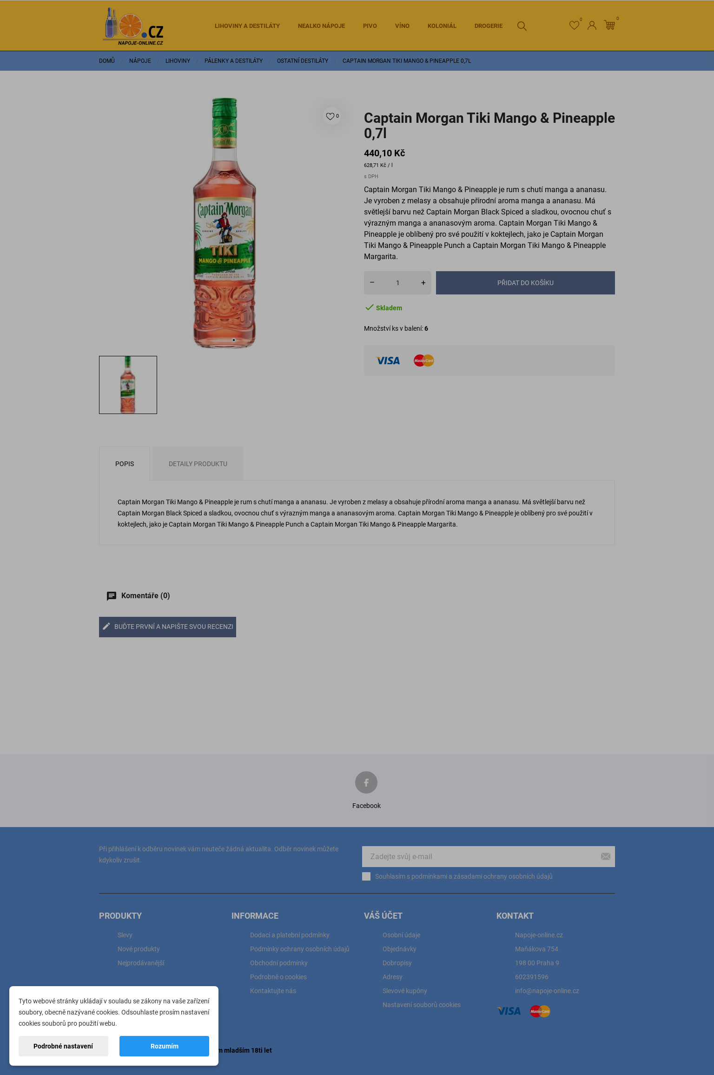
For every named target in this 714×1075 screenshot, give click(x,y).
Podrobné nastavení (63, 1046)
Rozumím (164, 1046)
